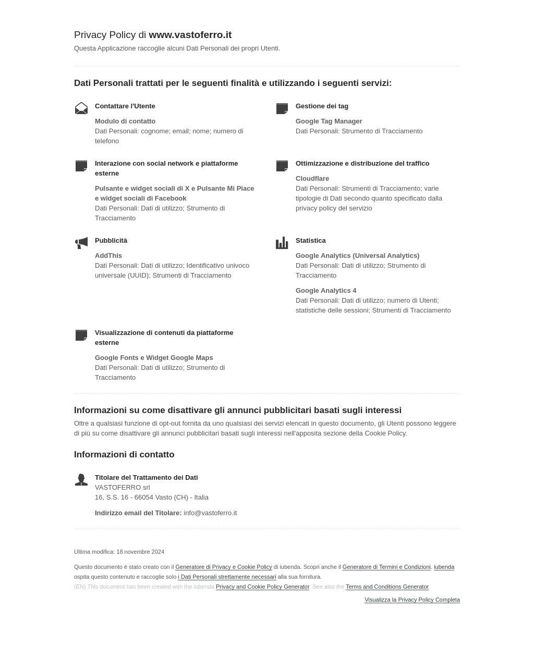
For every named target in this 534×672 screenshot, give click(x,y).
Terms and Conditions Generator (387, 586)
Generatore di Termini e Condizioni (387, 567)
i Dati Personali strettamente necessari (227, 577)
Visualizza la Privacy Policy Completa (412, 600)
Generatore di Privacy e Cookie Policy (223, 567)
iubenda (444, 567)
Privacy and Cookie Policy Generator (262, 586)
